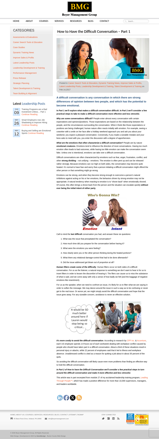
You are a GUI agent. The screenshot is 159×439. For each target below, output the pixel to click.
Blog (90, 20)
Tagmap (80, 415)
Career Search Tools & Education (83, 83)
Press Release (19, 78)
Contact (104, 20)
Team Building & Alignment (25, 93)
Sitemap (72, 415)
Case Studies (19, 47)
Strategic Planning (21, 83)
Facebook (108, 418)
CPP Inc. (131, 340)
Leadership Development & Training (97, 86)
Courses (43, 20)
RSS (118, 418)
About (29, 20)
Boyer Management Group (25, 433)
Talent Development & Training (128, 86)
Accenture (141, 340)
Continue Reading (29, 114)
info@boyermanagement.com (58, 419)
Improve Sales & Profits (131, 83)
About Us (20, 415)
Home (16, 20)
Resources (75, 20)
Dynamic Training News (109, 83)
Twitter (103, 418)
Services (59, 20)
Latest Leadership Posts (70, 86)
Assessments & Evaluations (25, 37)
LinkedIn (113, 418)
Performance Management (25, 73)
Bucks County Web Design (56, 436)
